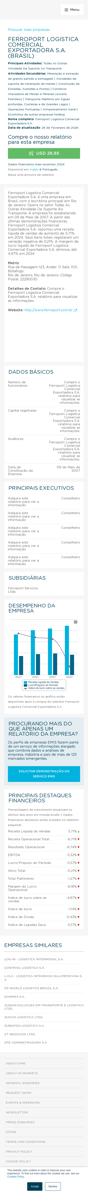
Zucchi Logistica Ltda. (23, 1017)
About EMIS (15, 1063)
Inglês (34, 169)
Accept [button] (35, 1186)
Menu (72, 10)
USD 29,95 (44, 153)
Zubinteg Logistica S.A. (24, 1025)
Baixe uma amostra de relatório (31, 174)
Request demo (18, 1092)
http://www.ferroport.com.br (50, 310)
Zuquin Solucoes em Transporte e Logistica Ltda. (44, 1007)
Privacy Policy (19, 1151)
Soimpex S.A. (14, 996)
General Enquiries (23, 1083)
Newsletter (17, 1112)
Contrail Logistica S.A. (24, 967)
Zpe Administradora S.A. (26, 1042)
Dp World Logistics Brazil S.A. (31, 988)
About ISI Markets (22, 1073)
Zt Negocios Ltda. (20, 1034)
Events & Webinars (23, 1102)
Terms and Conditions (25, 1141)
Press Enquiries (20, 1122)
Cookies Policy (15, 1176)
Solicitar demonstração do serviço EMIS (44, 774)
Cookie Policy (18, 1161)
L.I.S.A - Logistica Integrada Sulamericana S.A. (43, 978)
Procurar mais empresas (29, 30)
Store (11, 1132)
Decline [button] (53, 1186)
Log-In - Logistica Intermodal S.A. (34, 959)
